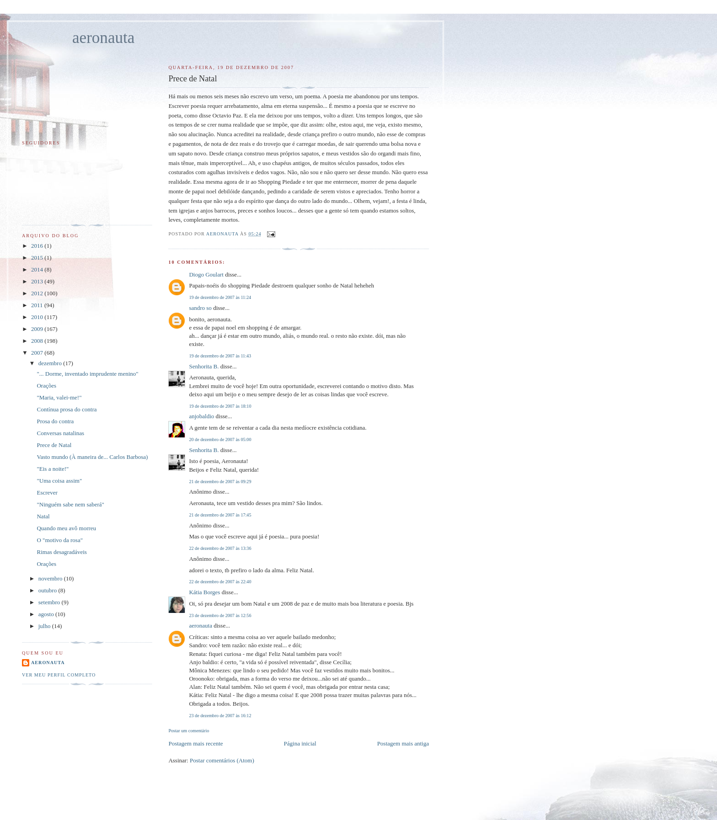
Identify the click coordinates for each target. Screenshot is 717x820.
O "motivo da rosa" (60, 540)
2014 (37, 269)
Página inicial (300, 743)
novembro (51, 578)
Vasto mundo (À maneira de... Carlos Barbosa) (92, 456)
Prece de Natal (54, 445)
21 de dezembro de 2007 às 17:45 (220, 514)
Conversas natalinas (60, 433)
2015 (37, 257)
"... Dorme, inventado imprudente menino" (87, 373)
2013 (37, 281)
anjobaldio (201, 416)
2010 (37, 317)
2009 (37, 328)
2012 (37, 293)
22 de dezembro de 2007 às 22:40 (220, 581)
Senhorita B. (204, 366)
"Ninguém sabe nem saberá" (70, 504)
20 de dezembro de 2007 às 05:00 (220, 439)
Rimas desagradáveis (61, 551)
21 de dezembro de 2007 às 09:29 (220, 481)
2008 (37, 340)
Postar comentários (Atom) (222, 760)
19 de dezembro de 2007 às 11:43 (220, 355)
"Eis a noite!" (53, 468)
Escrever (47, 492)
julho (45, 626)
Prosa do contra (55, 421)
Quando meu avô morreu (66, 528)
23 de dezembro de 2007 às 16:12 (220, 715)
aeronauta (103, 38)
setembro (50, 602)
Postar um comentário (188, 730)
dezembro (51, 363)
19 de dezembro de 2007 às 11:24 (220, 297)
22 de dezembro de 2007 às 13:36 (220, 548)
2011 (37, 305)
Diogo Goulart (206, 274)
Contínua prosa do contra (66, 409)
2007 (37, 352)
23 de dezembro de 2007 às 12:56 (220, 615)
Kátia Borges (204, 592)
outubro (48, 590)
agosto (46, 614)
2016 (37, 245)
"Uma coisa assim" (59, 480)
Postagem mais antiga (403, 743)
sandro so (200, 307)
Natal (43, 516)
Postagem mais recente (195, 743)
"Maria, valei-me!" (59, 397)
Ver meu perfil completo (59, 674)
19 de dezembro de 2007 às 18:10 (220, 406)
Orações (46, 385)
